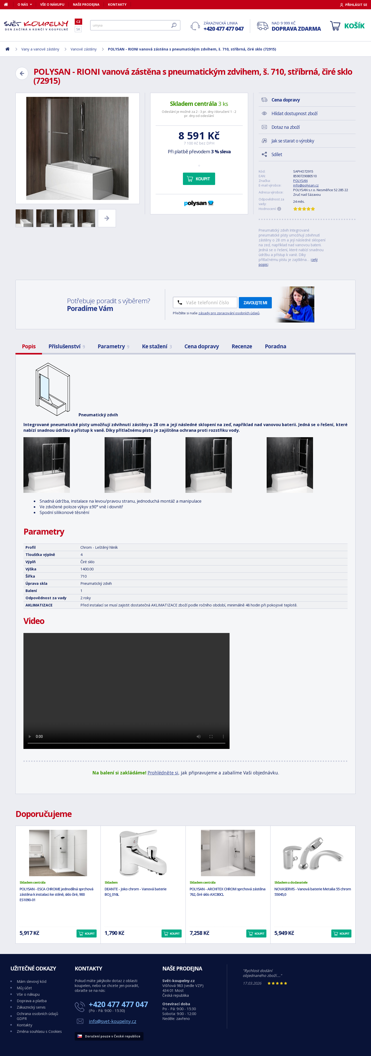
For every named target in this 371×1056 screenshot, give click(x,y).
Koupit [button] (90, 933)
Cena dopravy (201, 346)
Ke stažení (157, 346)
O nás (23, 4)
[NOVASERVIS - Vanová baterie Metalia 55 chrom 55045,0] (312, 853)
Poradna (275, 346)
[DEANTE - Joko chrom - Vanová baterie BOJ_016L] (143, 853)
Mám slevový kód (31, 981)
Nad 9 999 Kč (296, 26)
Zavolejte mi (255, 302)
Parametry (113, 346)
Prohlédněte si (163, 773)
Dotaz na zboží (286, 127)
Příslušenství (66, 346)
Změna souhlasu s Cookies (39, 1031)
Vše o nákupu (52, 4)
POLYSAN (300, 180)
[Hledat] (135, 25)
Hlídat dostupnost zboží (294, 113)
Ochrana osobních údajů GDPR (37, 1016)
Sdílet (277, 154)
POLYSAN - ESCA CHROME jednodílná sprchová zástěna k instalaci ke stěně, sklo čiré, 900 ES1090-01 (56, 894)
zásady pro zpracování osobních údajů (228, 313)
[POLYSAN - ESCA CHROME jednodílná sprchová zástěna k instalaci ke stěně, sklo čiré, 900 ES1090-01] (58, 853)
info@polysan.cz (306, 185)
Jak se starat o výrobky (293, 141)
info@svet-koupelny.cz (112, 1021)
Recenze (242, 346)
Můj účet (24, 987)
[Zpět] (21, 73)
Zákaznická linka (223, 26)
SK (78, 29)
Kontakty (117, 4)
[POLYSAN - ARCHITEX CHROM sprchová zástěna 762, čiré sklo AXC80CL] (228, 853)
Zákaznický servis (31, 1007)
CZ (78, 21)
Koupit (203, 179)
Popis (29, 346)
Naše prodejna (86, 4)
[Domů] (8, 4)
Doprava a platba (32, 1000)
